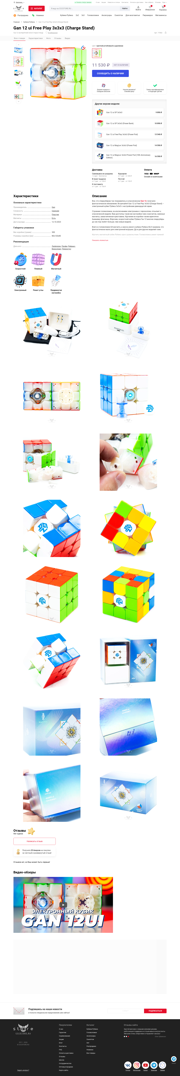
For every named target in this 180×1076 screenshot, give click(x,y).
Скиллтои (119, 15)
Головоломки (93, 15)
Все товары (91, 1053)
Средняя (55, 211)
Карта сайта (63, 1070)
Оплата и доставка (136, 2)
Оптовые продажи (66, 1067)
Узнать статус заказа (83, 2)
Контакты (125, 2)
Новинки (40, 15)
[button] (124, 1036)
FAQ (60, 1050)
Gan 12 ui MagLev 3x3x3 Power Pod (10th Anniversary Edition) (128, 156)
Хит (88, 1043)
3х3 (83, 15)
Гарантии (62, 1032)
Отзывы (158, 2)
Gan (53, 207)
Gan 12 (143, 201)
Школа (61, 1060)
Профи (64, 246)
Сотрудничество (65, 1063)
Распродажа (23, 15)
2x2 (77, 15)
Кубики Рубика (66, 15)
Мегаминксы (161, 15)
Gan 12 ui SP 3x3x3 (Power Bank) (120, 123)
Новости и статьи (114, 2)
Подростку (66, 249)
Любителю (56, 246)
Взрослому (56, 249)
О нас (98, 2)
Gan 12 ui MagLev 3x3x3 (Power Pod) (121, 145)
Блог (61, 1043)
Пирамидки (148, 15)
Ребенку (71, 246)
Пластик (55, 215)
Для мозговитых (133, 15)
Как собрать (149, 2)
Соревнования (64, 1036)
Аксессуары (107, 15)
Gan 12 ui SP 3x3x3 (114, 112)
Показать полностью (100, 240)
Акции (103, 2)
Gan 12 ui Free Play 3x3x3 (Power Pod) (122, 134)
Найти (124, 8)
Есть (54, 218)
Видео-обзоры (24, 872)
